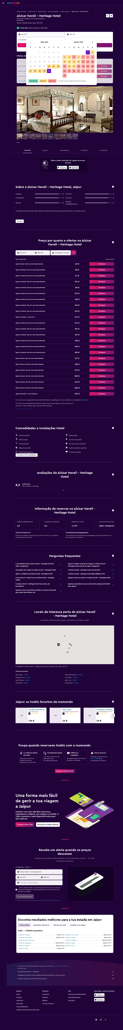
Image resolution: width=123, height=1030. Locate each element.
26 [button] (58, 66)
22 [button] (40, 66)
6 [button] (30, 57)
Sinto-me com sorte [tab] (59, 925)
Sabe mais (84, 400)
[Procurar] (3, 13)
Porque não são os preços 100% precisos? (65, 978)
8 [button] (39, 57)
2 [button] (44, 52)
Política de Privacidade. (53, 900)
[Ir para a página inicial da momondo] (13, 3)
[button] (3, 3)
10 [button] (49, 57)
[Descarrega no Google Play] (62, 167)
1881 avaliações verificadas (38, 28)
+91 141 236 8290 (22, 25)
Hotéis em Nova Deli (71, 935)
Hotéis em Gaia (23, 948)
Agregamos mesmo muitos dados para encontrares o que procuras (65, 975)
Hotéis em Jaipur (64, 11)
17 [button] (49, 61)
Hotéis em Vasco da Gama (26, 940)
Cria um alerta (94, 758)
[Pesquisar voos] (3, 9)
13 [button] (30, 61)
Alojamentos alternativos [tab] (41, 925)
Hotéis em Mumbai (24, 935)
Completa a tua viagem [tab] (77, 925)
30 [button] (44, 71)
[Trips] (3, 27)
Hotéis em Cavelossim (25, 937)
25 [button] (53, 66)
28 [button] (35, 71)
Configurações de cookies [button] (24, 409)
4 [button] (53, 52)
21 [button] (35, 66)
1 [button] (39, 52)
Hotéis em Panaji (70, 937)
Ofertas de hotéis (21, 11)
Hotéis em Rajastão (53, 11)
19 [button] (58, 61)
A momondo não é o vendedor (65, 972)
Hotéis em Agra (70, 943)
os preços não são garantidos (61, 966)
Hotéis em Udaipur (71, 940)
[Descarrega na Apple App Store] (99, 999)
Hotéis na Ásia (32, 11)
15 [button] (39, 61)
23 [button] (44, 66)
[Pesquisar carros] (3, 17)
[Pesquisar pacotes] (3, 21)
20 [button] (30, 66)
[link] (65, 771)
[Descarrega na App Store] (74, 167)
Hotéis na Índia (42, 11)
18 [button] (53, 61)
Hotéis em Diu (69, 945)
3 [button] (64, 57)
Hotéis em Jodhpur (24, 945)
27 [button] (30, 71)
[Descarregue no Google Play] (99, 995)
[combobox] (40, 871)
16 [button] (44, 61)
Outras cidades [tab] (24, 925)
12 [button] (58, 57)
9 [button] (44, 57)
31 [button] (49, 71)
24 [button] (49, 66)
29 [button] (40, 71)
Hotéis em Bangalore (24, 943)
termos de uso (41, 900)
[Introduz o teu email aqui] (40, 882)
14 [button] (35, 61)
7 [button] (83, 57)
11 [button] (53, 57)
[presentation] (74, 167)
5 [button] (58, 52)
